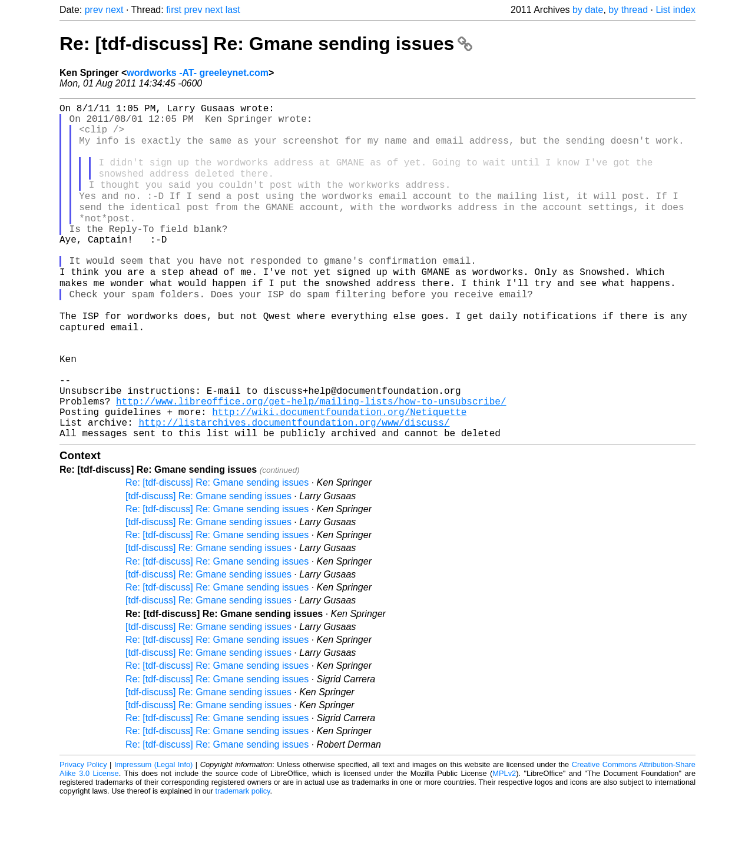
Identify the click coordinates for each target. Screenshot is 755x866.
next (114, 10)
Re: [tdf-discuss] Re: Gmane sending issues (265, 43)
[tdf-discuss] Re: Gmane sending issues (208, 562)
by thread (628, 10)
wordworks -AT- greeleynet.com (198, 73)
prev (94, 10)
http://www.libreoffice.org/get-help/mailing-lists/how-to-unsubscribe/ (311, 459)
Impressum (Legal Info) (153, 830)
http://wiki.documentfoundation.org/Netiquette (339, 472)
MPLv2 (504, 839)
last (233, 10)
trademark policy (243, 856)
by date (587, 10)
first (173, 10)
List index (675, 10)
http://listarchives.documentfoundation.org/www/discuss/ (293, 485)
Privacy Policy (83, 830)
